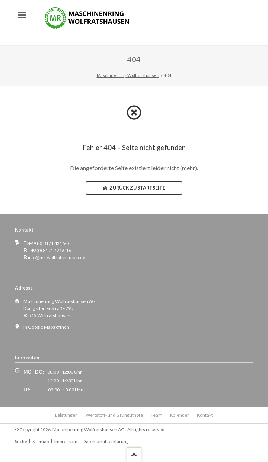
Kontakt (205, 415)
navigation (22, 15)
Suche (21, 441)
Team (156, 415)
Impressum (65, 441)
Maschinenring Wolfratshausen (128, 75)
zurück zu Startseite (137, 188)
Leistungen (66, 415)
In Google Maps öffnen (46, 327)
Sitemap (40, 441)
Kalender (179, 415)
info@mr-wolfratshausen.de (56, 257)
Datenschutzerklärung (106, 441)
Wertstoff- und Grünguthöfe (114, 415)
